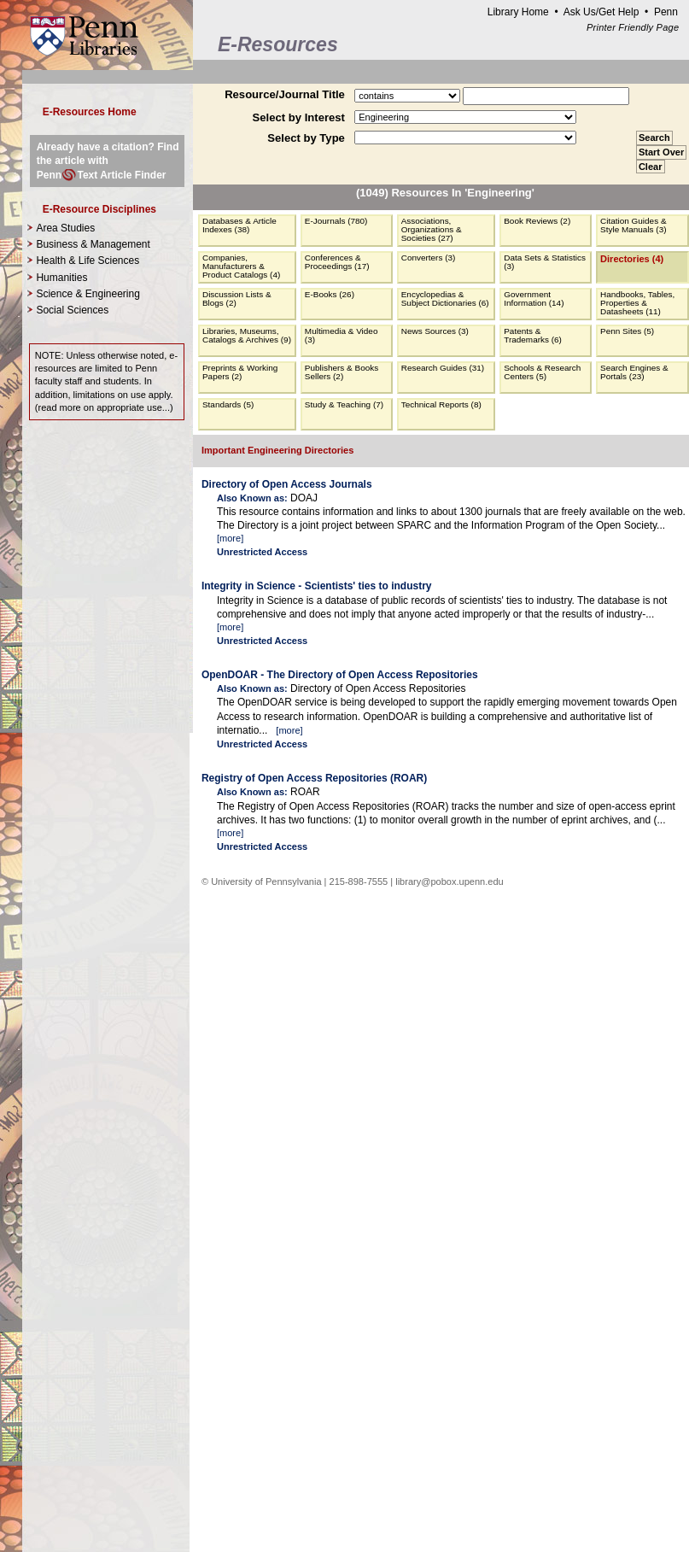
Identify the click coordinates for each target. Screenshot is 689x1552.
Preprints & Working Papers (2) (239, 372)
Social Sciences (72, 310)
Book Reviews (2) (537, 220)
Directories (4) (631, 259)
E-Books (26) (329, 294)
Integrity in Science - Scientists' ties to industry (316, 586)
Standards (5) (228, 404)
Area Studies (65, 228)
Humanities (61, 278)
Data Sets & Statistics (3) (545, 262)
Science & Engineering (87, 294)
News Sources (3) (435, 331)
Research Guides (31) (442, 367)
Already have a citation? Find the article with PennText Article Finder (108, 160)
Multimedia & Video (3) (341, 335)
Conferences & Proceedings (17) (337, 262)
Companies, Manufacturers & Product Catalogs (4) (241, 266)
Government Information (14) (533, 298)
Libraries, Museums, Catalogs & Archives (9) (246, 335)
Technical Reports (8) (441, 404)
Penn (666, 12)
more (230, 538)
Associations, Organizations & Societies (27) (431, 229)
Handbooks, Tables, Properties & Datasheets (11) (637, 303)
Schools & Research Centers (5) (542, 372)
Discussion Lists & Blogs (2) (237, 298)
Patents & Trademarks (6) (533, 335)
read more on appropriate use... (104, 407)
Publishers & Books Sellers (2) (341, 372)
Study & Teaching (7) (344, 404)
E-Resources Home (90, 112)
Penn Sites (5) (627, 331)
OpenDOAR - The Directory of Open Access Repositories (339, 675)
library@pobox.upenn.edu (449, 881)
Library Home (518, 12)
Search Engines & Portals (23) (634, 372)
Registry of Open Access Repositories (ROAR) (314, 778)
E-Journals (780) (336, 220)
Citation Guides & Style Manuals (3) (633, 225)
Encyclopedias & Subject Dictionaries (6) (445, 298)
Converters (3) (428, 257)
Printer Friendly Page (633, 27)
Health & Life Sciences (87, 260)
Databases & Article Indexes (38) (239, 225)
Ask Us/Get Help (601, 12)
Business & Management (92, 244)
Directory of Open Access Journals (286, 484)
